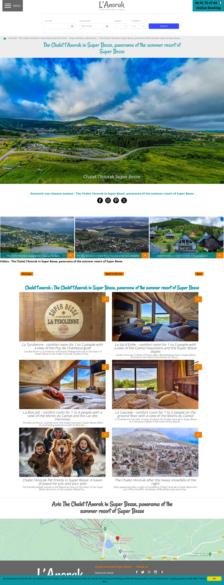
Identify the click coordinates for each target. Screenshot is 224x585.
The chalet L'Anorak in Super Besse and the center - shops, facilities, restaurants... (58, 38)
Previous (26, 273)
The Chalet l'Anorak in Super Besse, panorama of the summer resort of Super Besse (140, 38)
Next (199, 273)
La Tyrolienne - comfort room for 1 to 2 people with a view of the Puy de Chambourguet (62, 346)
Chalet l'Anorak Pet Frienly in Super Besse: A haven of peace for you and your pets (62, 482)
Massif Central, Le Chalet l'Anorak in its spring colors (182, 255)
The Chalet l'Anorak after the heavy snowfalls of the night (155, 482)
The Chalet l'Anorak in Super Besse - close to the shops (33, 255)
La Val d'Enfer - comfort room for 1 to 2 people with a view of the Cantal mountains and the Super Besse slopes (155, 348)
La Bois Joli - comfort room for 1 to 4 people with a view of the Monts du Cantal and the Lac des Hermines (62, 415)
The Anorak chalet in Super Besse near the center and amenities (108, 255)
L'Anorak (12, 38)
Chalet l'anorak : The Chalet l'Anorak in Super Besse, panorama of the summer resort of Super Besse (112, 287)
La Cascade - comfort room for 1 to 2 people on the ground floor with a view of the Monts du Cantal (155, 414)
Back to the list (114, 273)
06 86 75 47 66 (206, 3)
